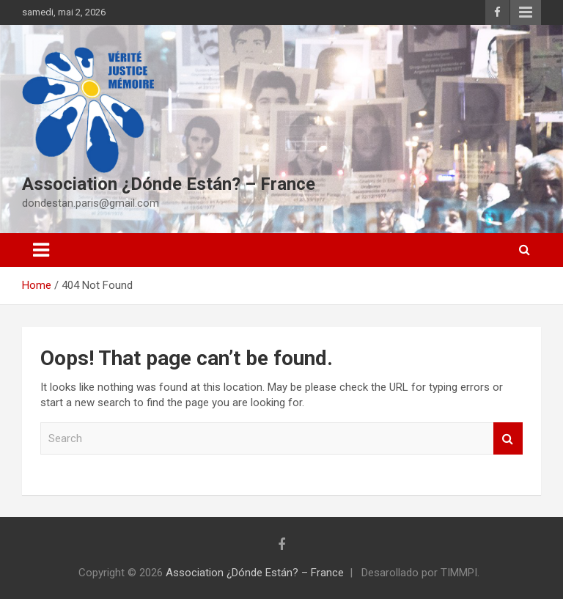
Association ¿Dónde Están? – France (168, 184)
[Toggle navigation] (41, 250)
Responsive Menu (525, 12)
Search (508, 438)
